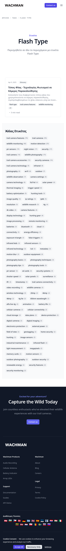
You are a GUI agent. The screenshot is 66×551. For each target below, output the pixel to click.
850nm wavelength (39, 298)
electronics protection (17, 326)
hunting (11, 337)
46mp (46, 293)
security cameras (44, 160)
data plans (31, 315)
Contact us (50, 5)
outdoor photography (17, 359)
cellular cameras (15, 309)
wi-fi (28, 171)
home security (48, 332)
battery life (44, 304)
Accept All (19, 547)
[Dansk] (19, 521)
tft (9, 282)
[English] (33, 521)
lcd (32, 249)
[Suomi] (46, 521)
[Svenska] (39, 524)
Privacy (38, 487)
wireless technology (16, 293)
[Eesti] (42, 521)
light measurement (16, 348)
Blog (37, 468)
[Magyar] (55, 521)
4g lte (22, 298)
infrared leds (13, 243)
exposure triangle (15, 238)
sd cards (27, 271)
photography (13, 171)
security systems (44, 271)
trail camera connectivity (43, 282)
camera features (29, 210)
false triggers (35, 238)
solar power (48, 182)
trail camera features (17, 138)
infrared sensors (32, 243)
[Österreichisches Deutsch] (5, 521)
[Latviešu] (21, 524)
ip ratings (30, 199)
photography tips (15, 265)
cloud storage (14, 315)
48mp (10, 298)
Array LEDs (7, 478)
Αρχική (5, 18)
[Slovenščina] (49, 524)
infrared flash (40, 343)
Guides (6, 498)
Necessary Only (34, 547)
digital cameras (14, 321)
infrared (38, 166)
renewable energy (15, 365)
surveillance (49, 276)
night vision (30, 149)
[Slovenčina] (44, 524)
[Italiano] (60, 521)
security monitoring (16, 370)
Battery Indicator (10, 473)
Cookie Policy (40, 498)
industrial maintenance (18, 343)
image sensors (27, 337)
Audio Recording (10, 463)
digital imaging (34, 321)
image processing (15, 221)
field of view (13, 332)
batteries (12, 226)
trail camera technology (18, 166)
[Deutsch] (23, 521)
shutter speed (14, 276)
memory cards (14, 354)
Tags (14, 18)
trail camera (13, 154)
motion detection (40, 143)
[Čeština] (14, 521)
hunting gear (36, 215)
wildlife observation (16, 177)
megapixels (36, 348)
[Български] (10, 521)
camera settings (38, 177)
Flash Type (25, 18)
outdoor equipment (33, 254)
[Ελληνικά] (28, 521)
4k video (11, 210)
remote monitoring (38, 221)
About (37, 463)
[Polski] (30, 524)
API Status (7, 503)
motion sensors (34, 354)
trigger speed (35, 188)
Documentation (9, 492)
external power (40, 326)
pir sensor (12, 271)
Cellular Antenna (10, 468)
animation (28, 304)
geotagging (30, 332)
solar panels (31, 276)
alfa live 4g (12, 304)
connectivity (13, 232)
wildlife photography (35, 154)
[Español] (37, 521)
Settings (48, 547)
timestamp (21, 282)
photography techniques (42, 260)
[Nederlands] (26, 524)
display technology (16, 215)
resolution (12, 204)
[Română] (35, 524)
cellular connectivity (37, 309)
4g (45, 204)
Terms (37, 492)
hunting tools (38, 193)
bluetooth (26, 226)
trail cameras (39, 138)
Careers (38, 473)
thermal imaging (15, 188)
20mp (34, 293)
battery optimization (16, 193)
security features (37, 365)
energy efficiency (32, 232)
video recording (14, 287)
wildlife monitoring (16, 143)
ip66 (43, 199)
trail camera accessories (18, 160)
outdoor (40, 171)
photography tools (37, 265)
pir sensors (13, 149)
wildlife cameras (35, 287)
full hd (34, 182)
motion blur (13, 254)
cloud (40, 226)
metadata (45, 249)
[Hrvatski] (51, 521)
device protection (50, 315)
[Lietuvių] (17, 524)
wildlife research (30, 204)
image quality (14, 199)
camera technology (16, 182)
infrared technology (16, 249)
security (47, 149)
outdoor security (40, 359)
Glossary (23, 82)
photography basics (16, 260)
